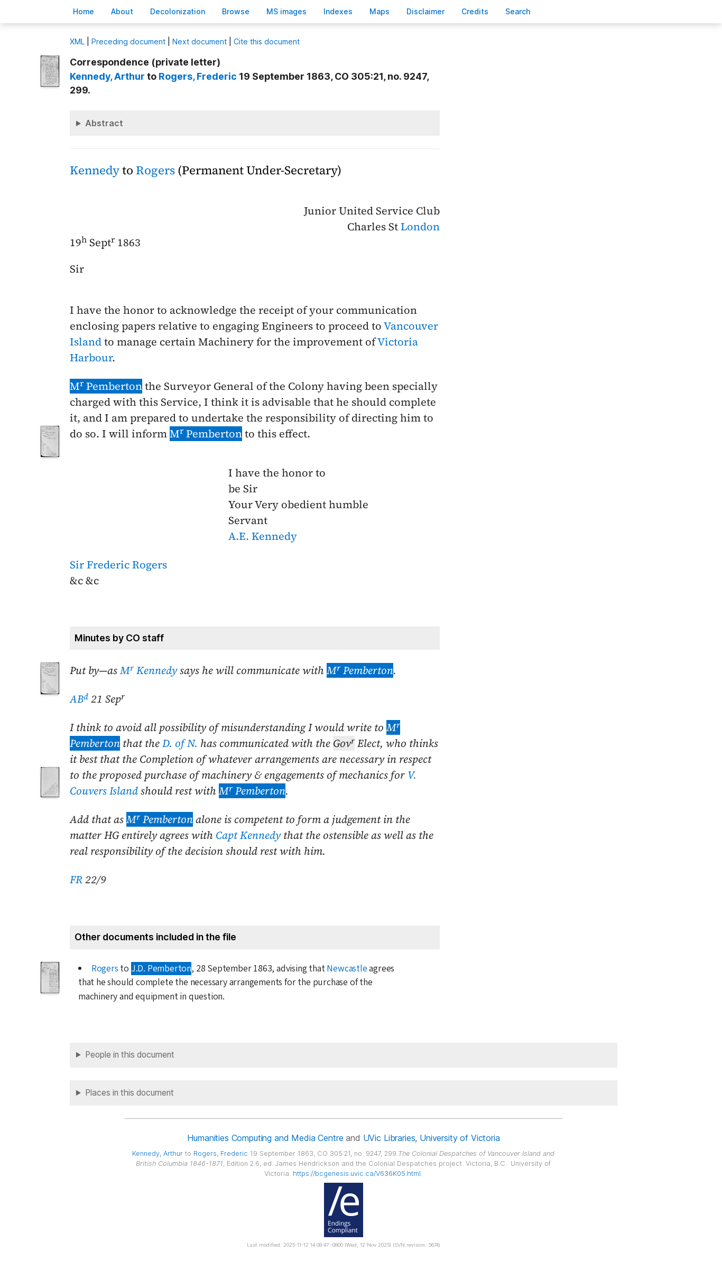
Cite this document (267, 41)
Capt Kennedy (248, 835)
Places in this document (129, 1093)
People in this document (129, 1055)
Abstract (104, 123)
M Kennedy (148, 670)
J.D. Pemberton (161, 968)
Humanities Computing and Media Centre (265, 1138)
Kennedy (94, 170)
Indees (338, 11)
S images (286, 11)
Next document (199, 41)
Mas (379, 11)
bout (122, 11)
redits (474, 11)
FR (76, 879)
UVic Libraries (389, 1138)
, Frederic (198, 76)
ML (77, 41)
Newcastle (347, 968)
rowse (235, 11)
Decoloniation (177, 11)
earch (518, 11)
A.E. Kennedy (262, 536)
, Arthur (107, 76)
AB (79, 698)
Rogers (155, 170)
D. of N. (180, 743)
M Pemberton (106, 386)
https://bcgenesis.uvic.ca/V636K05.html (357, 1173)
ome (83, 11)
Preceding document (128, 41)
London (420, 226)
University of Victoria (459, 1138)
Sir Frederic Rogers (118, 564)
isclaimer (425, 11)
